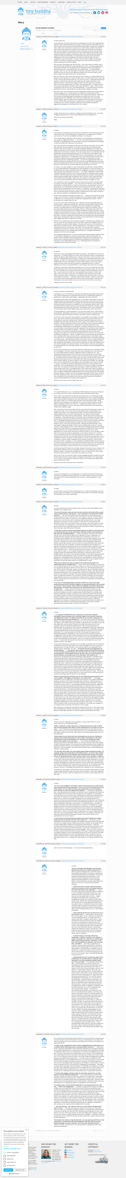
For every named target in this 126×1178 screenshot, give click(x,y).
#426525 (103, 779)
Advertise (61, 2)
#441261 (103, 126)
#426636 (103, 715)
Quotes (33, 2)
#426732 (103, 608)
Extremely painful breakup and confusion (71, 36)
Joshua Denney (98, 1151)
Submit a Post (71, 2)
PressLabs (97, 1150)
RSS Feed (70, 1157)
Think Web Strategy (98, 1159)
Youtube (70, 1155)
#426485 (103, 843)
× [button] (26, 1129)
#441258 (103, 247)
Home (20, 2)
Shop (79, 2)
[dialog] (15, 1152)
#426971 (103, 501)
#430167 (103, 385)
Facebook (70, 1153)
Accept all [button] (8, 1170)
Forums (52, 2)
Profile (22, 43)
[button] (15, 1149)
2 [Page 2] (96, 30)
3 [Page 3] (98, 30)
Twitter (70, 1150)
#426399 (103, 1034)
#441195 (103, 287)
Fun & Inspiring (42, 2)
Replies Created (25, 49)
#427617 (103, 467)
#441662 (103, 36)
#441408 (103, 109)
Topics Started (25, 46)
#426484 (103, 861)
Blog (26, 2)
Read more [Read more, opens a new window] (6, 1146)
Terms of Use (33, 1169)
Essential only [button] (20, 1170)
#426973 (103, 484)
